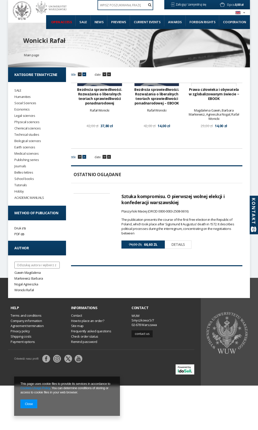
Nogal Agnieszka (26, 284)
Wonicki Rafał (44, 40)
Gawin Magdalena (27, 272)
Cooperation (234, 22)
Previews (118, 22)
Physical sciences (26, 122)
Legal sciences (24, 116)
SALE (17, 90)
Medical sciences (26, 153)
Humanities (22, 97)
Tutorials (20, 185)
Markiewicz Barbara (28, 278)
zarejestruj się (197, 4)
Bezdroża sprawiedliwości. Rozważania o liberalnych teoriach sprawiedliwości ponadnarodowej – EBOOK (156, 160)
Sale (83, 22)
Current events (147, 22)
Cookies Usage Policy (35, 388)
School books (24, 179)
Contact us (142, 378)
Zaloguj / (182, 4)
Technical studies (26, 134)
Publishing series (26, 160)
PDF (17, 234)
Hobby (19, 191)
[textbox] (125, 5)
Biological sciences (27, 141)
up (84, 74)
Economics (21, 109)
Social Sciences (25, 103)
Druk (17, 228)
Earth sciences (24, 147)
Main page (31, 55)
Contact (140, 352)
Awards (175, 22)
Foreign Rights (202, 22)
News (99, 22)
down (80, 74)
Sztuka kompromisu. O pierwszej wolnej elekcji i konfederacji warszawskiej (172, 263)
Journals (20, 166)
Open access (61, 22)
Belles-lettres (23, 172)
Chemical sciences (27, 128)
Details (178, 308)
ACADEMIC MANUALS (29, 198)
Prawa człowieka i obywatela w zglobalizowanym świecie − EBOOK (214, 158)
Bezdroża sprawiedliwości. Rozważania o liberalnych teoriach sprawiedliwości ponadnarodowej (99, 160)
